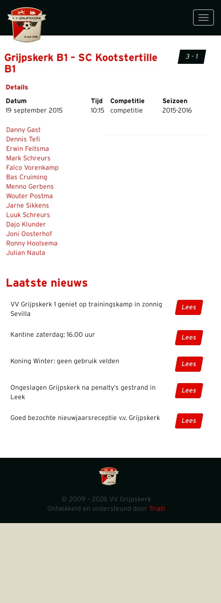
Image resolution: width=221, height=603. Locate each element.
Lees (189, 307)
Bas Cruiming (26, 177)
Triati (157, 509)
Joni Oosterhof (29, 234)
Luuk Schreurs (28, 215)
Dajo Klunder (26, 224)
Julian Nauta (25, 253)
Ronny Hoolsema (32, 243)
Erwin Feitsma (27, 149)
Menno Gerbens (30, 187)
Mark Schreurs (28, 158)
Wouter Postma (29, 196)
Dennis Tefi (23, 139)
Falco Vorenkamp (32, 168)
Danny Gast (23, 130)
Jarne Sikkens (27, 205)
